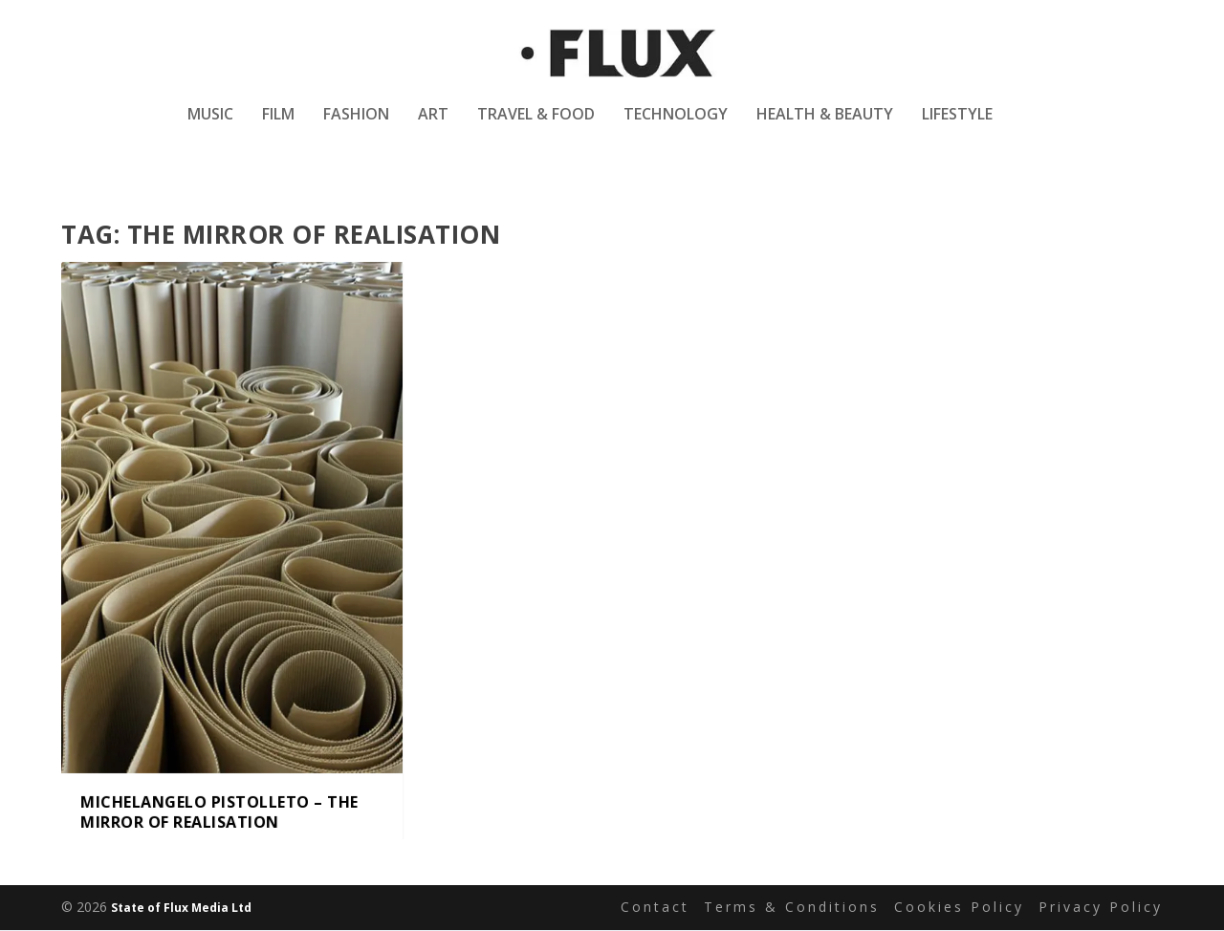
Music (210, 128)
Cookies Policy (959, 908)
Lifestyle (957, 128)
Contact (655, 908)
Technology (675, 128)
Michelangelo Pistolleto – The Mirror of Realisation (219, 813)
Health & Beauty (824, 128)
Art (433, 128)
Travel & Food (536, 128)
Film (278, 128)
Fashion (356, 128)
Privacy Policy (1100, 908)
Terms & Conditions (792, 908)
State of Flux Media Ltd (181, 908)
